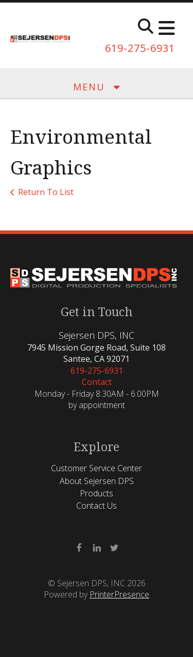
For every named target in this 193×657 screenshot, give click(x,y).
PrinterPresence (119, 594)
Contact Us (96, 505)
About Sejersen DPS (97, 481)
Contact (97, 382)
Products (96, 493)
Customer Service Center (96, 468)
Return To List (46, 192)
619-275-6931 (140, 48)
